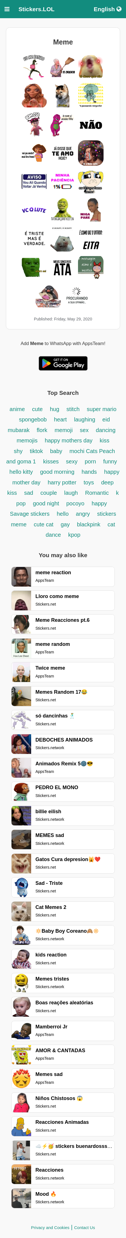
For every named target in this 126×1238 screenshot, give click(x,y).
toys (89, 482)
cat (111, 524)
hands (89, 472)
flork (42, 430)
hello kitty (21, 472)
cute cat (43, 524)
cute (38, 409)
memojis (27, 440)
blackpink (88, 524)
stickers (106, 514)
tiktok (37, 451)
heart (60, 419)
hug (54, 409)
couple (49, 493)
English (108, 9)
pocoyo (75, 503)
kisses (51, 461)
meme (19, 524)
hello (62, 514)
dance (53, 535)
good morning (58, 472)
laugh (71, 493)
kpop (74, 535)
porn (90, 461)
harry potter (62, 482)
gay (65, 524)
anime (17, 409)
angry (83, 514)
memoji (63, 430)
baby (57, 451)
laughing (85, 419)
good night (47, 503)
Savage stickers (29, 514)
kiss (104, 440)
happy (99, 503)
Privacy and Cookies (50, 1227)
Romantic (97, 493)
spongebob (33, 419)
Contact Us (84, 1227)
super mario (101, 409)
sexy (71, 461)
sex (84, 430)
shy (18, 451)
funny (110, 461)
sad (28, 493)
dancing (106, 430)
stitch (73, 409)
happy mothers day (68, 440)
